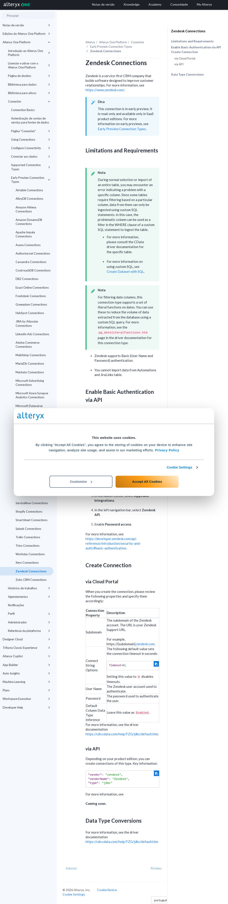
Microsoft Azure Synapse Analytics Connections (32, 395)
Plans (26, 690)
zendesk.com (145, 644)
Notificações (16, 605)
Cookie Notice (107, 890)
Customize (81, 481)
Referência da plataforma (29, 631)
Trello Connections (28, 537)
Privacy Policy (167, 450)
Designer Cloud (26, 639)
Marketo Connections (30, 372)
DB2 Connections (27, 279)
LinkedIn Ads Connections (32, 334)
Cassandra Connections (31, 262)
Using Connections (30, 139)
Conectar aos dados (30, 156)
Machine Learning (26, 682)
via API (178, 64)
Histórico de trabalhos (29, 588)
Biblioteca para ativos (29, 93)
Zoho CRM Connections (31, 579)
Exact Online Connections (32, 287)
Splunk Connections (28, 528)
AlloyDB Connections (29, 198)
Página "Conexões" (30, 131)
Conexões (29, 101)
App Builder (26, 665)
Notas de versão (26, 25)
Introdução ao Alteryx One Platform (29, 53)
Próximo (156, 868)
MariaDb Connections (30, 363)
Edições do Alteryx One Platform (26, 33)
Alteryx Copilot (26, 656)
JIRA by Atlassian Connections (27, 323)
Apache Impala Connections (25, 234)
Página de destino (29, 76)
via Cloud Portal (184, 58)
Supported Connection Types (30, 167)
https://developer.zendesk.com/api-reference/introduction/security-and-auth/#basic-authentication (113, 543)
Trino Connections (27, 545)
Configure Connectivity (30, 148)
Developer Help (26, 707)
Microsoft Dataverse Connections (29, 408)
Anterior (71, 868)
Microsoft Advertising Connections (30, 382)
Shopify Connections (29, 511)
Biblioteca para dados (29, 84)
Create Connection (184, 52)
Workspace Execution (26, 699)
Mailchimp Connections (31, 355)
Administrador (29, 622)
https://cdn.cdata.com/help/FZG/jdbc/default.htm (122, 734)
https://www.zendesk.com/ (105, 90)
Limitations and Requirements (192, 41)
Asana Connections (28, 245)
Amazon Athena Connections (26, 209)
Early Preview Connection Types (30, 179)
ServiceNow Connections (32, 503)
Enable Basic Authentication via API (196, 47)
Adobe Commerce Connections (27, 344)
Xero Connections (27, 562)
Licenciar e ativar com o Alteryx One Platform (29, 65)
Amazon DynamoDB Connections (29, 222)
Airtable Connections (29, 190)
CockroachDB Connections (33, 270)
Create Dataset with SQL (125, 271)
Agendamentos (29, 596)
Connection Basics (23, 110)
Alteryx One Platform (26, 42)
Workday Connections (30, 554)
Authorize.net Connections (33, 253)
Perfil (29, 613)
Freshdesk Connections (31, 296)
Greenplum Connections (31, 304)
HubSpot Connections (30, 313)
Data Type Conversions (187, 74)
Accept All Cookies (147, 481)
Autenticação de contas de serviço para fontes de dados (30, 120)
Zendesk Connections (31, 571)
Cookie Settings (179, 467)
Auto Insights (26, 673)
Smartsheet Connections (31, 520)
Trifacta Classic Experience (26, 647)
